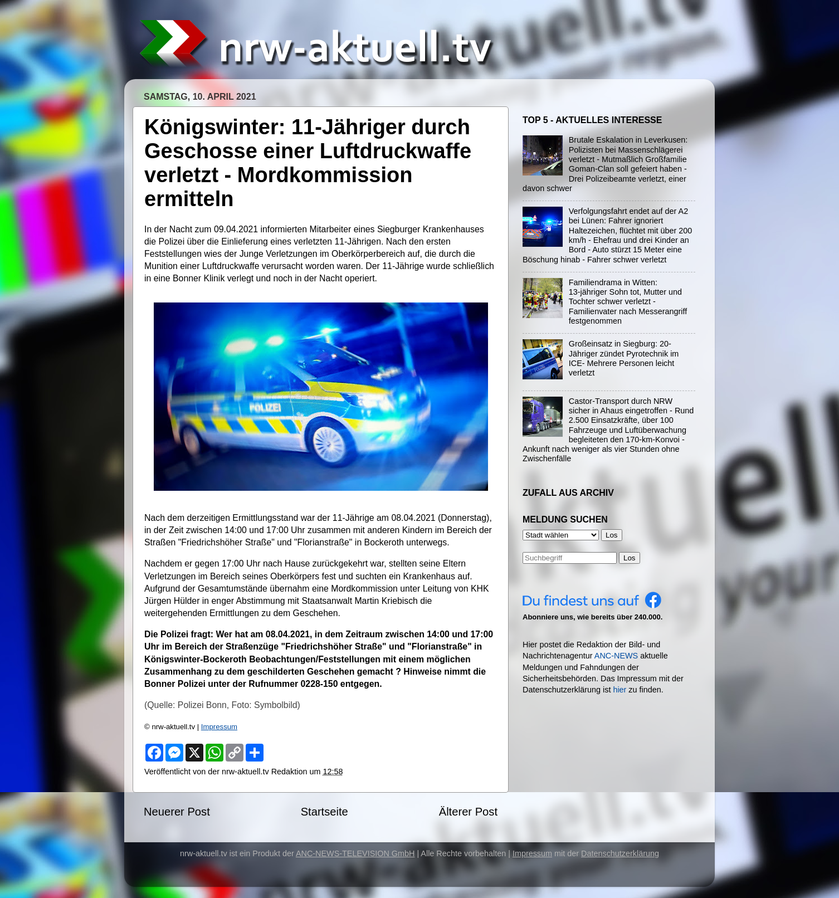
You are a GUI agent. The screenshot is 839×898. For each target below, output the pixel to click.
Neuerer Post (177, 812)
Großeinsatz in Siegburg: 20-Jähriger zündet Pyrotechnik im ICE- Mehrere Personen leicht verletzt (624, 358)
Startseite (324, 812)
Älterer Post (468, 812)
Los (629, 558)
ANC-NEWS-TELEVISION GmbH (355, 853)
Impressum (219, 727)
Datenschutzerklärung (620, 853)
